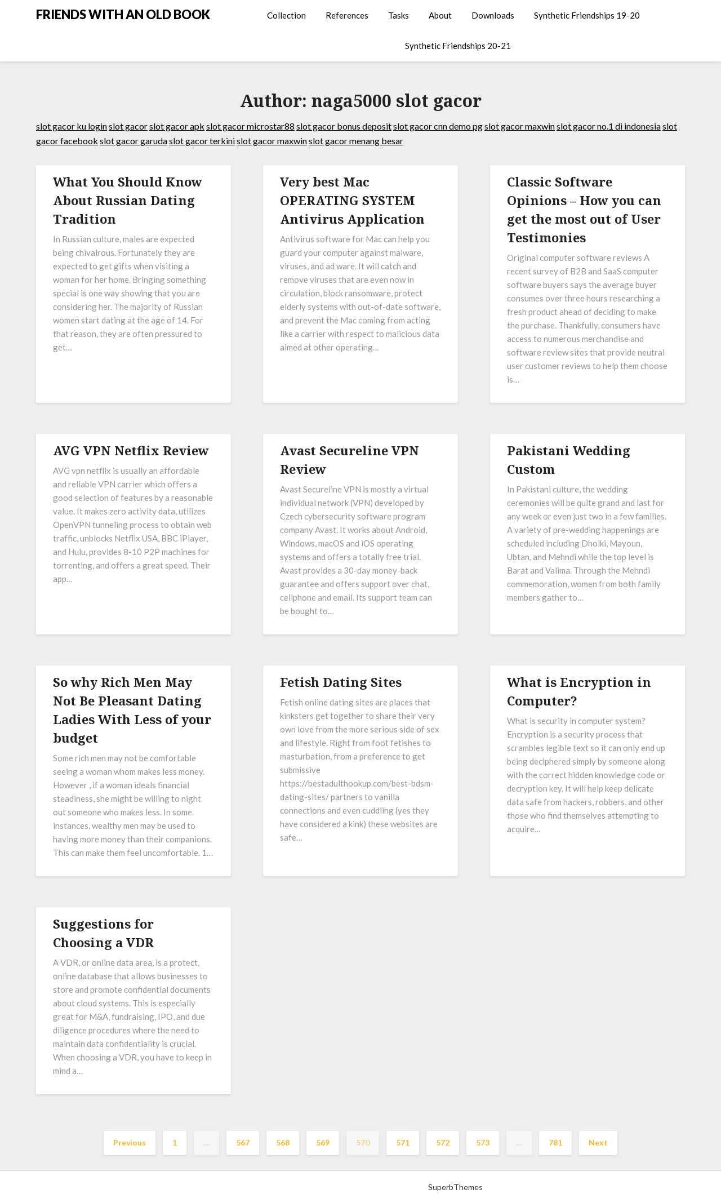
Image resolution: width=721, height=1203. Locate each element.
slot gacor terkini (202, 140)
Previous (129, 1142)
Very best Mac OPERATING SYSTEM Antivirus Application (352, 200)
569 (323, 1142)
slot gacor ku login (71, 126)
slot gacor (128, 126)
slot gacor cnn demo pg (438, 126)
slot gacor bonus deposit (343, 126)
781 (555, 1142)
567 (243, 1142)
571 (403, 1142)
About (440, 15)
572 (442, 1142)
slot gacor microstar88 (250, 126)
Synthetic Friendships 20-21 (458, 46)
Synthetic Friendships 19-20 (587, 15)
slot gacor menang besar (356, 140)
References (347, 15)
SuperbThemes (455, 1187)
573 (482, 1142)
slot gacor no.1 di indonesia (609, 126)
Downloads (492, 15)
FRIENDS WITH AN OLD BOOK (123, 14)
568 (283, 1142)
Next (598, 1142)
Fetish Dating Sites (341, 681)
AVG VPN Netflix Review (131, 450)
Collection (286, 15)
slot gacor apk (176, 126)
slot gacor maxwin (519, 126)
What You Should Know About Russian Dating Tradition (127, 200)
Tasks (398, 15)
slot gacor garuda (133, 140)
